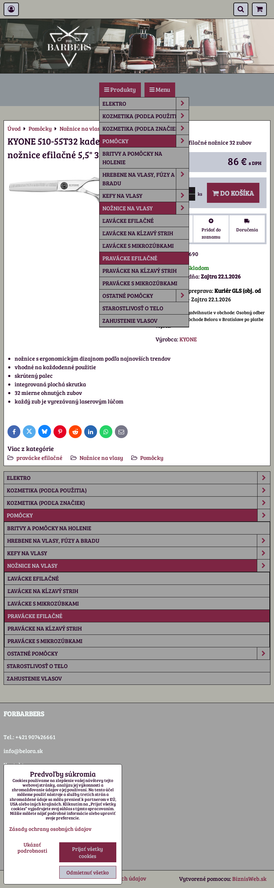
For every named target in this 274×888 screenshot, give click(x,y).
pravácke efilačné (129, 258)
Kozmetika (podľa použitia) (145, 116)
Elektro (145, 103)
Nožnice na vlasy (145, 208)
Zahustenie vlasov (129, 320)
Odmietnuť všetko (87, 872)
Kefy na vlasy (145, 196)
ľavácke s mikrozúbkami (138, 245)
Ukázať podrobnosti (32, 847)
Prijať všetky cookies (87, 852)
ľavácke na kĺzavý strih (137, 233)
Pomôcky (145, 141)
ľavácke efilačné (128, 220)
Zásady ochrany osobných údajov (50, 828)
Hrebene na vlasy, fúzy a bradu (145, 179)
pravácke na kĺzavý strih (139, 270)
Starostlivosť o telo (132, 308)
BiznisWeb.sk (249, 878)
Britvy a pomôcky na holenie (132, 158)
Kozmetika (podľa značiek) (145, 128)
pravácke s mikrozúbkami (139, 283)
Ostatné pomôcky (145, 296)
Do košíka (233, 192)
